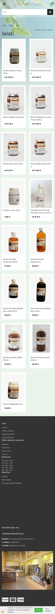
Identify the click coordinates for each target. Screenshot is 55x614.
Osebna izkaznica (8, 431)
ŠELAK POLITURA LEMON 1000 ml (40, 359)
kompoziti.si (6, 447)
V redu (38, 610)
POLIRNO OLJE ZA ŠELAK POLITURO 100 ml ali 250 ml (41, 211)
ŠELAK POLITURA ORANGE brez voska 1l (41, 310)
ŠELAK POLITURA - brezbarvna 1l (38, 260)
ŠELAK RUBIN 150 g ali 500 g (41, 165)
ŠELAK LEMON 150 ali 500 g (13, 117)
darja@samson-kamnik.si (17, 545)
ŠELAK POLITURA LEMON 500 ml (12, 359)
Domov (4, 25)
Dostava (5, 476)
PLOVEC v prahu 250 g (11, 210)
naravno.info (6, 451)
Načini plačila (6, 480)
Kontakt (4, 427)
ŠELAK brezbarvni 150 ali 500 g (12, 72)
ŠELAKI (11, 25)
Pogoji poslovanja (8, 434)
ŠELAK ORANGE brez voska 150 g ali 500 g (41, 118)
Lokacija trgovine (8, 437)
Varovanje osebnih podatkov (12, 483)
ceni (45, 30)
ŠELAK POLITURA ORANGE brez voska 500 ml (13, 310)
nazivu (50, 30)
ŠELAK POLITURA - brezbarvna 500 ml (10, 260)
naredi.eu (5, 444)
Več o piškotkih (48, 610)
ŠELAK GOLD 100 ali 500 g (13, 163)
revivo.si (4, 454)
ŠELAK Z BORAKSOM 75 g (13, 404)
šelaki (17, 25)
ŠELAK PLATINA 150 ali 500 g (41, 72)
